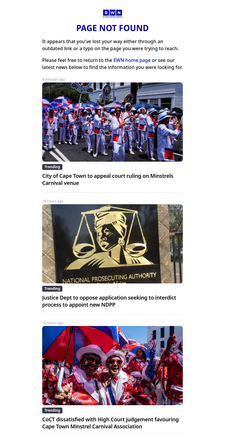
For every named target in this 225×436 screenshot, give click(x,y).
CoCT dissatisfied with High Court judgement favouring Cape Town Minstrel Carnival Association (110, 423)
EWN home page (132, 60)
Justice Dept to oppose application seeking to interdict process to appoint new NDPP (109, 301)
